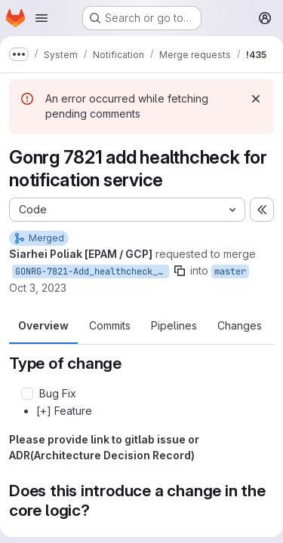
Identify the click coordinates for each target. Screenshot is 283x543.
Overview (43, 325)
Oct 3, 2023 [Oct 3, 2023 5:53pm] (37, 287)
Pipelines (174, 325)
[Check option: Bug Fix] (27, 394)
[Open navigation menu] (41, 18)
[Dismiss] (256, 99)
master (230, 271)
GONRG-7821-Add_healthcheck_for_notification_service (92, 271)
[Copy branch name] (180, 271)
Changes (239, 325)
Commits (110, 325)
